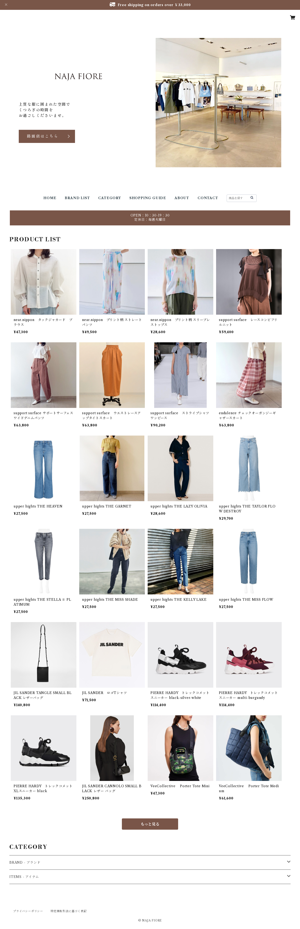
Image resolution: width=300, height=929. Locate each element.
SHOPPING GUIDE (147, 198)
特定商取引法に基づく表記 (69, 911)
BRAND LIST (77, 198)
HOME (49, 198)
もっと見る (150, 824)
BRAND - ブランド (25, 862)
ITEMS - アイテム (24, 877)
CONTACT (208, 198)
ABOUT (182, 198)
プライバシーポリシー (28, 911)
